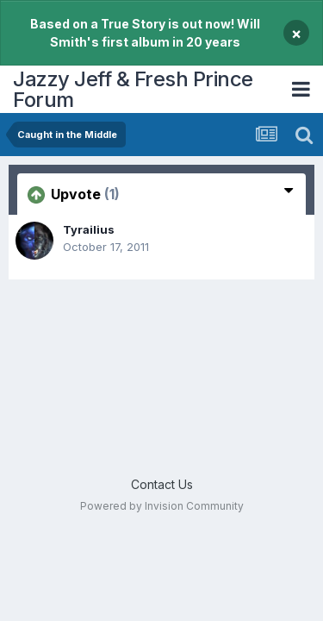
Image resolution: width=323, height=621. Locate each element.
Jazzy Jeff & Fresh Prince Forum (133, 89)
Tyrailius (89, 229)
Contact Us (162, 484)
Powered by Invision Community (162, 505)
